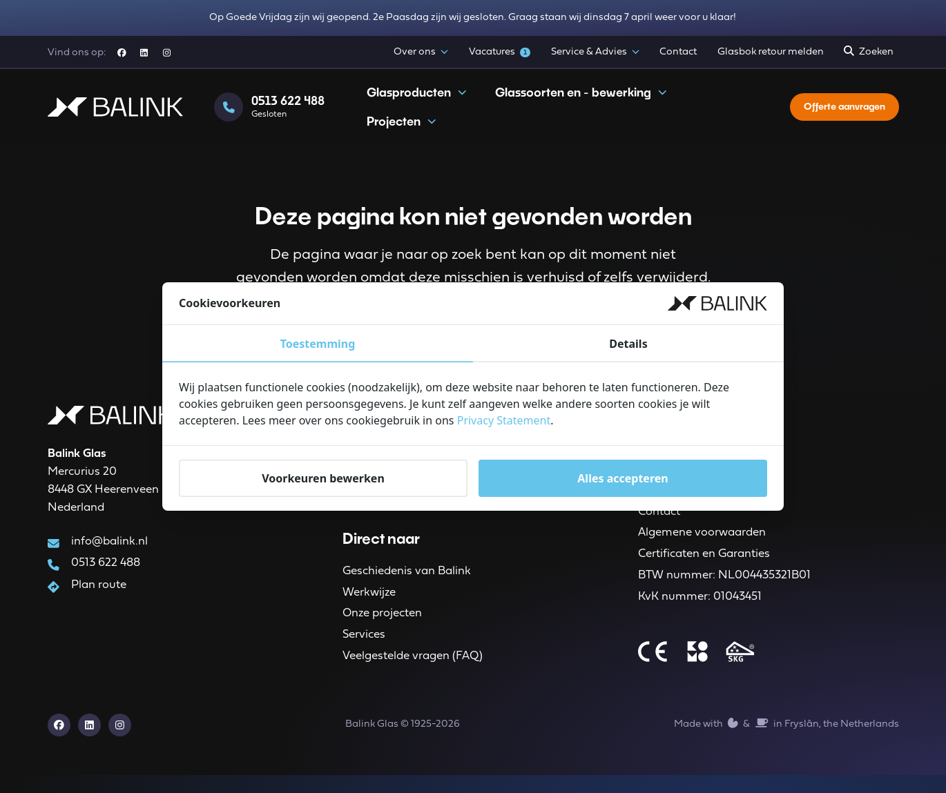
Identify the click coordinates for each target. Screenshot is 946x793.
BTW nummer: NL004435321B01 (724, 588)
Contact (678, 52)
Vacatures (500, 52)
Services (363, 648)
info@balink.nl (108, 548)
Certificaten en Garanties (704, 565)
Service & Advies (595, 52)
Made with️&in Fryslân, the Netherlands (786, 741)
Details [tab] (628, 343)
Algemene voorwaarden (702, 542)
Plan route (98, 594)
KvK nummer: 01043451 (700, 612)
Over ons (421, 52)
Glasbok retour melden (770, 52)
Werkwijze (369, 601)
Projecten (401, 130)
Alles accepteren (622, 478)
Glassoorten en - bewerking (581, 101)
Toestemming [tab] (318, 343)
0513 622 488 (104, 570)
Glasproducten (417, 101)
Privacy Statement (504, 420)
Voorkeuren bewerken (323, 478)
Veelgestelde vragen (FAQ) (412, 671)
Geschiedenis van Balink (406, 579)
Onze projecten (382, 625)
